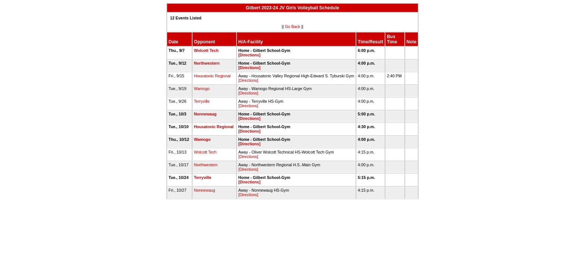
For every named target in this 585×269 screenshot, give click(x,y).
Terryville (202, 101)
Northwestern (207, 63)
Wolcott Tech (206, 50)
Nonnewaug (205, 114)
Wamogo (202, 88)
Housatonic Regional (212, 76)
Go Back (292, 26)
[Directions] (249, 55)
